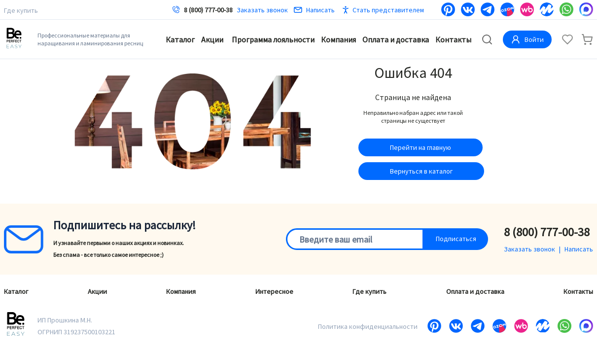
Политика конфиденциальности (368, 326)
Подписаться (456, 238)
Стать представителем (388, 9)
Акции (212, 39)
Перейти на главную (420, 147)
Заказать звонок (262, 9)
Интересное (274, 291)
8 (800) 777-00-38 (208, 9)
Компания (338, 39)
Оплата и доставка (395, 39)
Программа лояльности (273, 39)
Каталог (180, 39)
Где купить (21, 10)
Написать (314, 9)
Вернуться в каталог (421, 171)
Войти (527, 39)
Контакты (453, 39)
